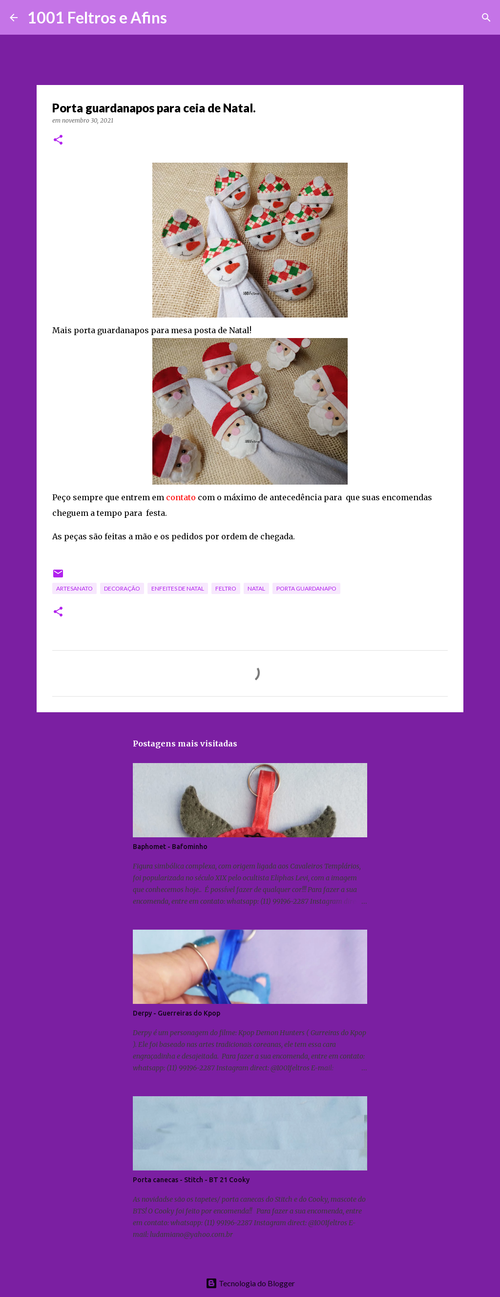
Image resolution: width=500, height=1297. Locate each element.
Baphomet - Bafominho (170, 846)
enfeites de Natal (177, 588)
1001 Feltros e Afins (97, 17)
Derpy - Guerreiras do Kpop (176, 1013)
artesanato (74, 588)
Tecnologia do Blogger (250, 1283)
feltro (225, 588)
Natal (256, 588)
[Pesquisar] (181, 17)
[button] (58, 140)
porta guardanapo (306, 588)
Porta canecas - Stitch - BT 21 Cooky (191, 1180)
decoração (122, 588)
